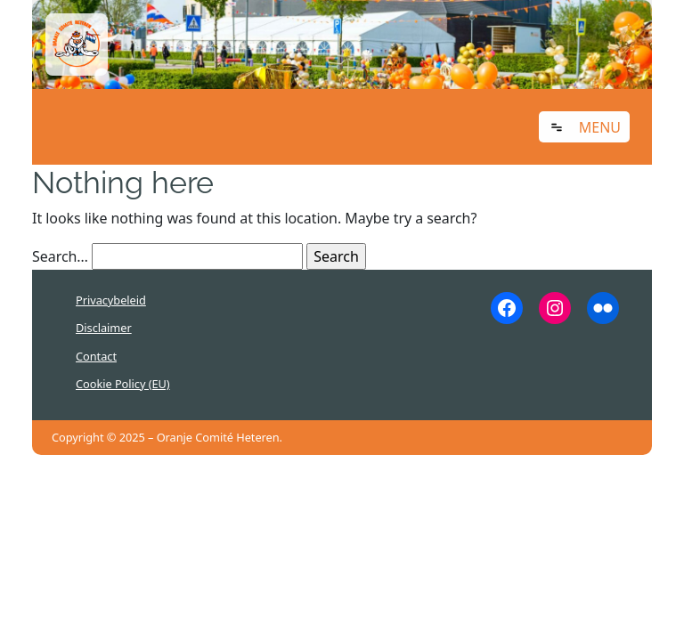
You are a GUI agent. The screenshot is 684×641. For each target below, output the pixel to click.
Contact (96, 356)
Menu (600, 127)
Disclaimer (104, 328)
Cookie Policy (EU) (123, 384)
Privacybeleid (111, 300)
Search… (60, 256)
